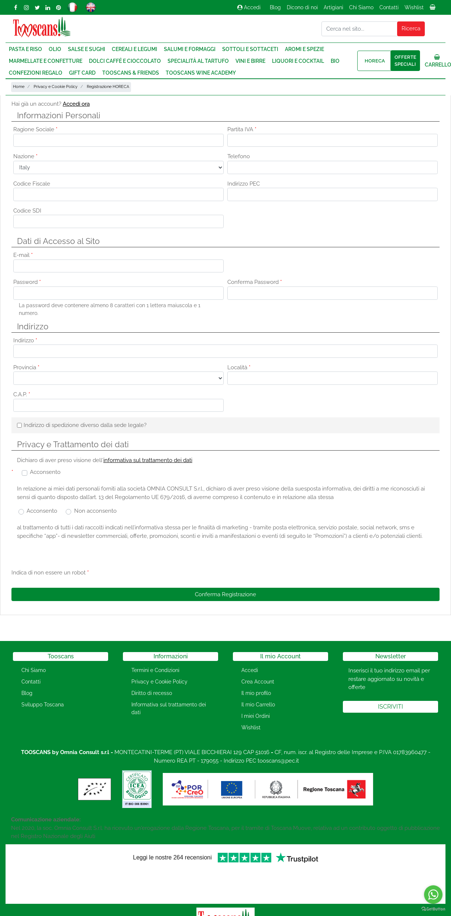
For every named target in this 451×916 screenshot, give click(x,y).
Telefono (238, 156)
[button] (411, 28)
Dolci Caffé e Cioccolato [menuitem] (125, 61)
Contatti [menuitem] (389, 7)
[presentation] (146, 560)
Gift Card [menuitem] (82, 73)
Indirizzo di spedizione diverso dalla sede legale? (85, 425)
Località (239, 367)
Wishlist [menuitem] (414, 7)
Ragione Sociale (35, 129)
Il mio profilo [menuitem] (256, 693)
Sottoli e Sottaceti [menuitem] (250, 49)
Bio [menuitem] (335, 61)
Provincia (26, 367)
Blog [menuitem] (275, 7)
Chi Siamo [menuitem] (361, 7)
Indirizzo (25, 340)
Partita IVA (242, 129)
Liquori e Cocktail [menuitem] (298, 61)
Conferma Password (254, 282)
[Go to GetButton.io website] (433, 908)
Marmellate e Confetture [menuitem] (45, 61)
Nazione (25, 156)
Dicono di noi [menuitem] (302, 7)
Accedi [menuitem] (249, 670)
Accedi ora (76, 104)
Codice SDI (27, 210)
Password (27, 282)
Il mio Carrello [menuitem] (258, 705)
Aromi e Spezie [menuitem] (304, 49)
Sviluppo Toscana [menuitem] (42, 705)
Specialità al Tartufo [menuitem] (198, 61)
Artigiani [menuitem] (333, 7)
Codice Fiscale (31, 183)
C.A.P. (21, 394)
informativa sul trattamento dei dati (147, 460)
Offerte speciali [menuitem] (405, 60)
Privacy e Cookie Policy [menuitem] (159, 682)
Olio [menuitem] (55, 49)
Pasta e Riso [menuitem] (25, 49)
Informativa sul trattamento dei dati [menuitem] (168, 708)
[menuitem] (433, 9)
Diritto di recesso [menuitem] (151, 693)
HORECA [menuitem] (375, 61)
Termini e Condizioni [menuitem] (155, 670)
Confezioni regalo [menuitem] (35, 73)
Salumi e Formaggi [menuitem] (190, 49)
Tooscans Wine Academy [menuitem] (201, 73)
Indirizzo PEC (243, 183)
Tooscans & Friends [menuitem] (130, 73)
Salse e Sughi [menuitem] (86, 49)
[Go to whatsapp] (433, 894)
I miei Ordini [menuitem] (255, 716)
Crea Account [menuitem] (257, 682)
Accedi (249, 7)
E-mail (23, 255)
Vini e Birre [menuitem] (250, 61)
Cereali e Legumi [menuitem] (134, 49)
